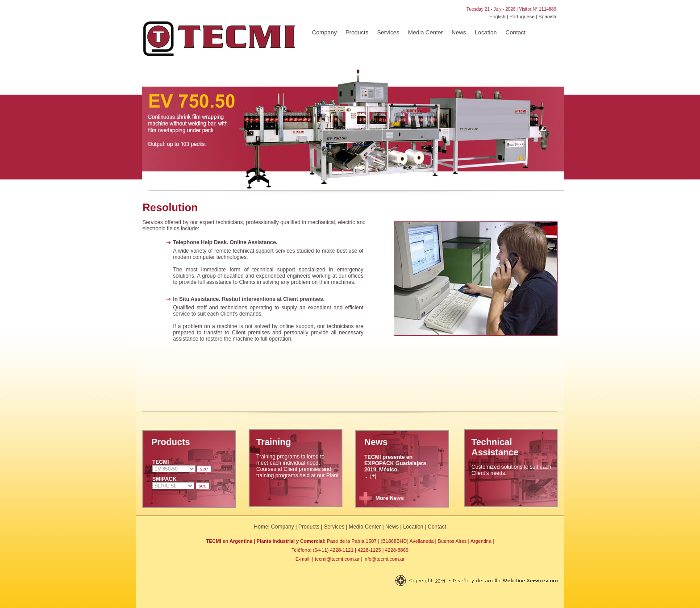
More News (389, 498)
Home (261, 527)
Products (357, 32)
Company (324, 32)
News (459, 32)
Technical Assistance (495, 447)
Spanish (547, 16)
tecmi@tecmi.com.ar (337, 559)
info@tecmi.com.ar (383, 559)
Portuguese (521, 16)
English (497, 16)
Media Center (425, 32)
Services (388, 32)
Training (273, 442)
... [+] (395, 466)
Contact (515, 32)
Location (486, 32)
